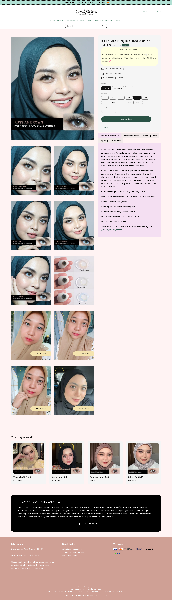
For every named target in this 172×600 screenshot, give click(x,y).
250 (128, 97)
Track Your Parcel (69, 555)
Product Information (109, 135)
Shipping (104, 140)
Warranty (116, 140)
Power (104, 93)
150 (112, 97)
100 (105, 97)
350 (145, 97)
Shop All (60, 20)
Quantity (104, 107)
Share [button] (105, 127)
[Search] (103, 26)
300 (137, 97)
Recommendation (113, 20)
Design (104, 84)
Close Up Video (150, 135)
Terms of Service (70, 595)
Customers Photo (131, 135)
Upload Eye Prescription (72, 549)
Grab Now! (114, 2)
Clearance (98, 20)
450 (113, 102)
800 (146, 102)
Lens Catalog (85, 20)
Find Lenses (71, 20)
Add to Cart (126, 119)
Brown (106, 88)
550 (129, 102)
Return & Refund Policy (99, 595)
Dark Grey (118, 88)
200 (120, 97)
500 (121, 102)
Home (52, 20)
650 (137, 102)
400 (105, 102)
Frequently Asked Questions (73, 552)
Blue (129, 88)
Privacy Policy (83, 595)
